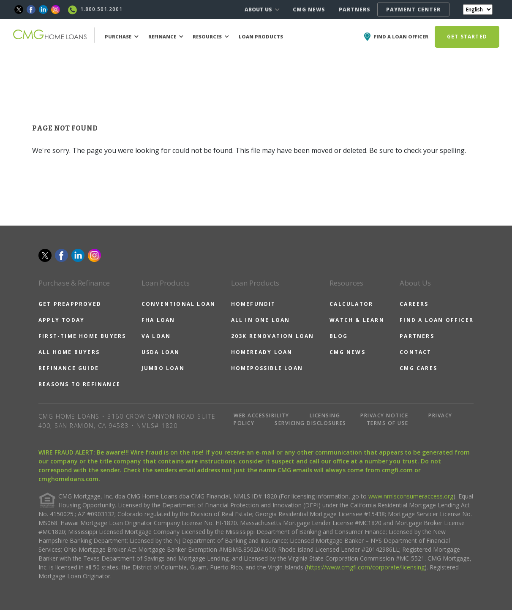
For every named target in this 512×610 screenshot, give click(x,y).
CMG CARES (418, 368)
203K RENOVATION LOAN (272, 336)
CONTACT (415, 352)
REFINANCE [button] (165, 36)
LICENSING (325, 415)
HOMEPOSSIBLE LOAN (267, 368)
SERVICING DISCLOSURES (310, 423)
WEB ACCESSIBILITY (261, 415)
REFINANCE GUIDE (68, 368)
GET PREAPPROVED (69, 304)
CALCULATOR (351, 304)
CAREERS (414, 304)
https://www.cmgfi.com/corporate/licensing (366, 567)
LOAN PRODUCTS (261, 36)
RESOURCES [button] (211, 36)
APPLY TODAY (61, 320)
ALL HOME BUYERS (69, 352)
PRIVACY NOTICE (384, 415)
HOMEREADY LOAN (262, 352)
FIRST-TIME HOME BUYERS (82, 336)
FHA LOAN (158, 320)
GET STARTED (467, 36)
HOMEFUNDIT (253, 304)
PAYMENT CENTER (413, 9)
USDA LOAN (161, 352)
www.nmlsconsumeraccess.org (410, 496)
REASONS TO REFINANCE (79, 384)
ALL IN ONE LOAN (260, 320)
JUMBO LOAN (163, 368)
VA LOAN (156, 336)
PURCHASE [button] (122, 36)
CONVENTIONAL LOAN (178, 304)
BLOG (339, 336)
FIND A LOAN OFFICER (437, 320)
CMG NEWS (309, 9)
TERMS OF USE (388, 423)
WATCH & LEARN (357, 320)
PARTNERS (354, 9)
